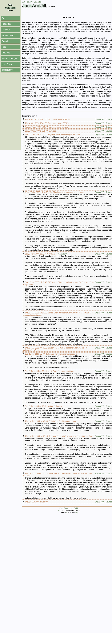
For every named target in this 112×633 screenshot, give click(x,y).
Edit (3, 18)
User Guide (7, 64)
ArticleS (25, 2)
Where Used (7, 35)
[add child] (51, 6)
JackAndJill (62, 254)
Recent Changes (9, 58)
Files (4, 47)
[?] (108, 152)
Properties (6, 24)
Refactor (6, 30)
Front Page (63, 508)
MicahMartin (36, 2)
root (59, 510)
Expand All (99, 119)
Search (5, 41)
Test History (7, 70)
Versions (6, 53)
